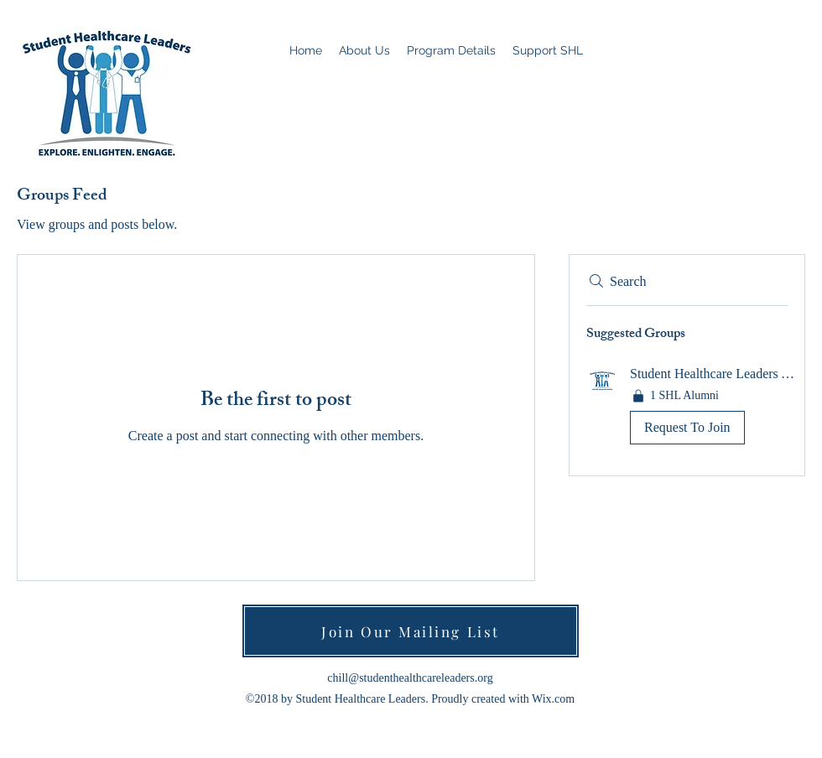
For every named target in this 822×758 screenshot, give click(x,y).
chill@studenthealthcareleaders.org (409, 678)
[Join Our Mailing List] (411, 631)
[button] (687, 408)
